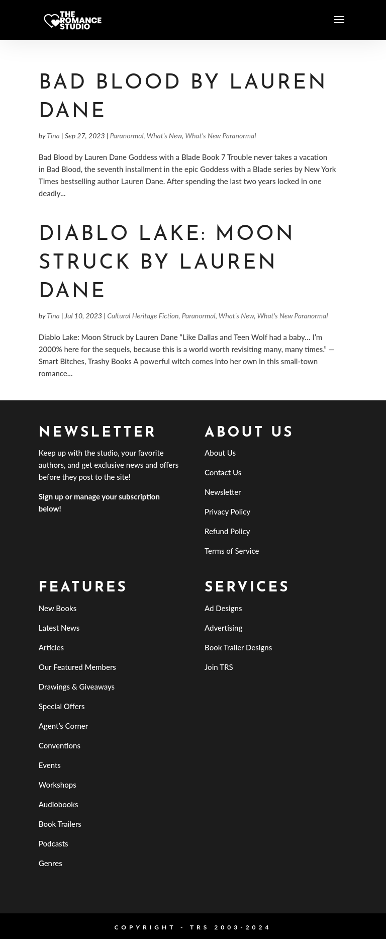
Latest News (59, 627)
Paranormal (127, 135)
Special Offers (62, 706)
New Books (57, 608)
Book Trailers (60, 823)
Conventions (59, 745)
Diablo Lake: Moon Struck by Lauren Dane (167, 263)
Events (50, 765)
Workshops (57, 784)
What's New (164, 135)
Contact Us (223, 472)
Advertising (223, 627)
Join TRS (219, 666)
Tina (53, 135)
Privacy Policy (227, 511)
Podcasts (53, 843)
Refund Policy (227, 531)
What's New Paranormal (220, 135)
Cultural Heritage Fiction (142, 315)
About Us (220, 452)
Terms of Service (232, 550)
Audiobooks (58, 804)
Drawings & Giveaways (77, 686)
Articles (51, 647)
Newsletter (223, 491)
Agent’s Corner (63, 725)
